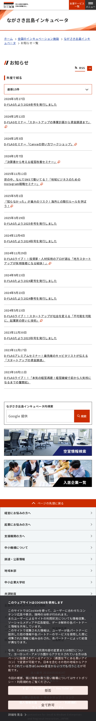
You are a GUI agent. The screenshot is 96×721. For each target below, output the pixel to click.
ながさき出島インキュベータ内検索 (29, 406)
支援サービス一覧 (77, 5)
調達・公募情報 (14, 559)
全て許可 (48, 704)
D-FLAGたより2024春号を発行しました (30, 298)
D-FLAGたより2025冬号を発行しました (30, 223)
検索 (82, 416)
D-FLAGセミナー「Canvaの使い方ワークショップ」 (40, 144)
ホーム (8, 39)
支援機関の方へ (14, 536)
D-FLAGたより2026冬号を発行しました (30, 104)
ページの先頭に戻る (51, 503)
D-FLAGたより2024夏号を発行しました (30, 281)
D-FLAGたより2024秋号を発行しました (30, 241)
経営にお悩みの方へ (17, 513)
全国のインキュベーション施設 (38, 39)
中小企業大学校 (14, 582)
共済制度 (10, 594)
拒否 (48, 690)
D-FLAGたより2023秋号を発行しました (30, 338)
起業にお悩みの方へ (17, 524)
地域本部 (10, 571)
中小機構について (16, 548)
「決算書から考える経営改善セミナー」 (32, 162)
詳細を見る (15, 714)
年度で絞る (14, 78)
